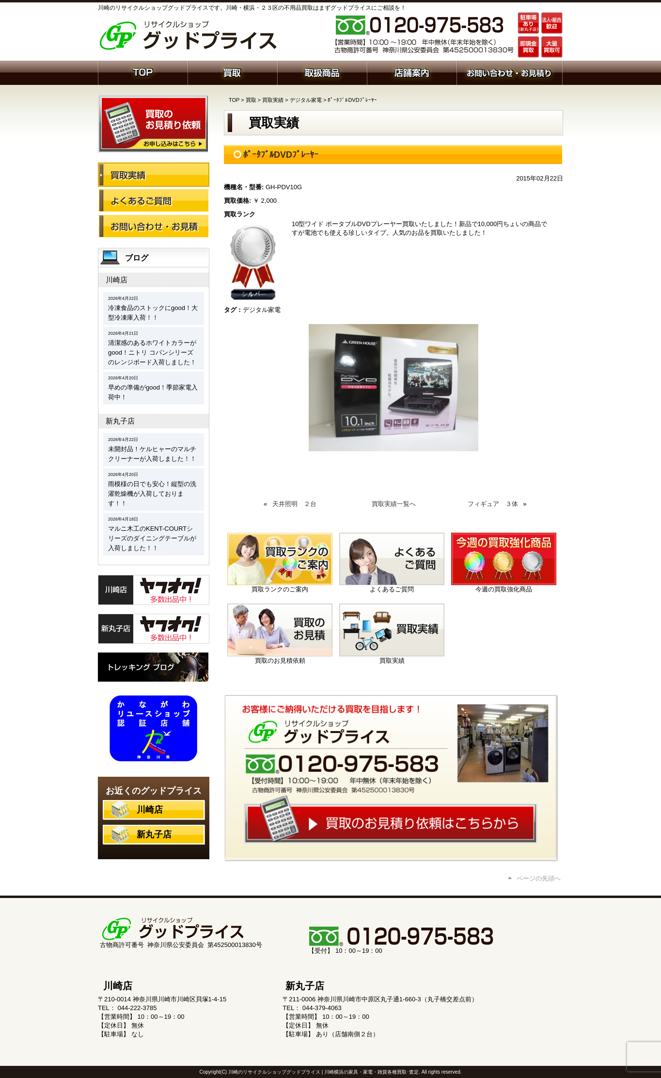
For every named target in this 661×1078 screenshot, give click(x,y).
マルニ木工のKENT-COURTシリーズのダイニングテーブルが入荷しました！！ (152, 538)
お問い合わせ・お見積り (153, 226)
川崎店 (116, 280)
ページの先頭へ (539, 878)
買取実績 (272, 100)
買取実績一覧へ (394, 503)
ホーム (143, 72)
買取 (232, 72)
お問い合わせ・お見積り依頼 (509, 72)
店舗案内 (411, 72)
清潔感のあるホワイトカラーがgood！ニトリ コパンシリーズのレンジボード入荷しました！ (152, 352)
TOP (234, 100)
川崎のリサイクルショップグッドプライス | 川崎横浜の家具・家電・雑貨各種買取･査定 (323, 1072)
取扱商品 (322, 72)
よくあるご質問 (153, 200)
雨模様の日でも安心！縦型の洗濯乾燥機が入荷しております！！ (152, 493)
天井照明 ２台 (294, 503)
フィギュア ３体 (493, 503)
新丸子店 (120, 421)
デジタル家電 (306, 100)
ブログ (136, 258)
